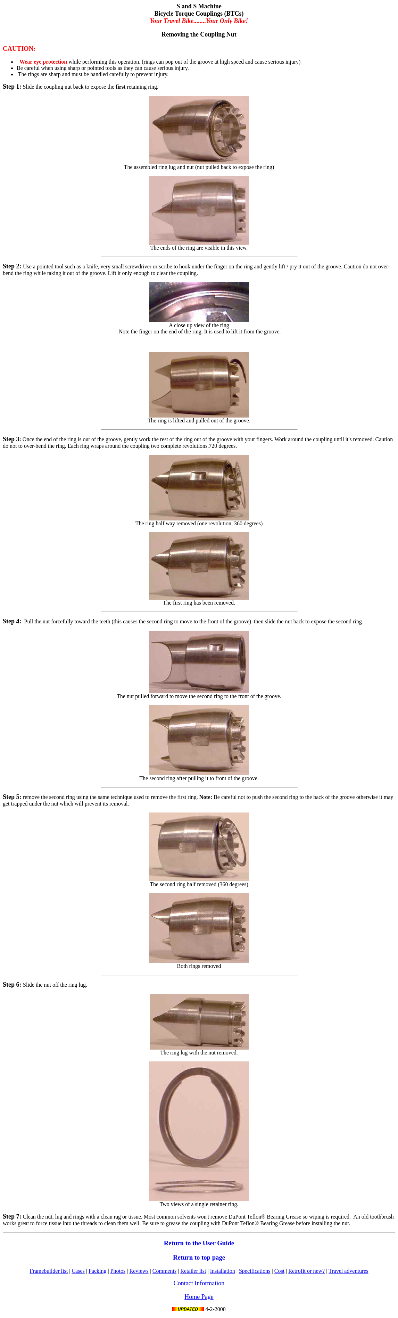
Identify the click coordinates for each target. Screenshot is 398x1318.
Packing (98, 1271)
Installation (222, 1271)
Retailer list (193, 1271)
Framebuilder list (49, 1271)
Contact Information (199, 1283)
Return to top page (199, 1257)
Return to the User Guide (199, 1243)
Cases (78, 1271)
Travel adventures (348, 1271)
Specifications (255, 1271)
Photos (118, 1271)
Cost (279, 1271)
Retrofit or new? (306, 1271)
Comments (164, 1271)
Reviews (138, 1271)
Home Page (198, 1296)
